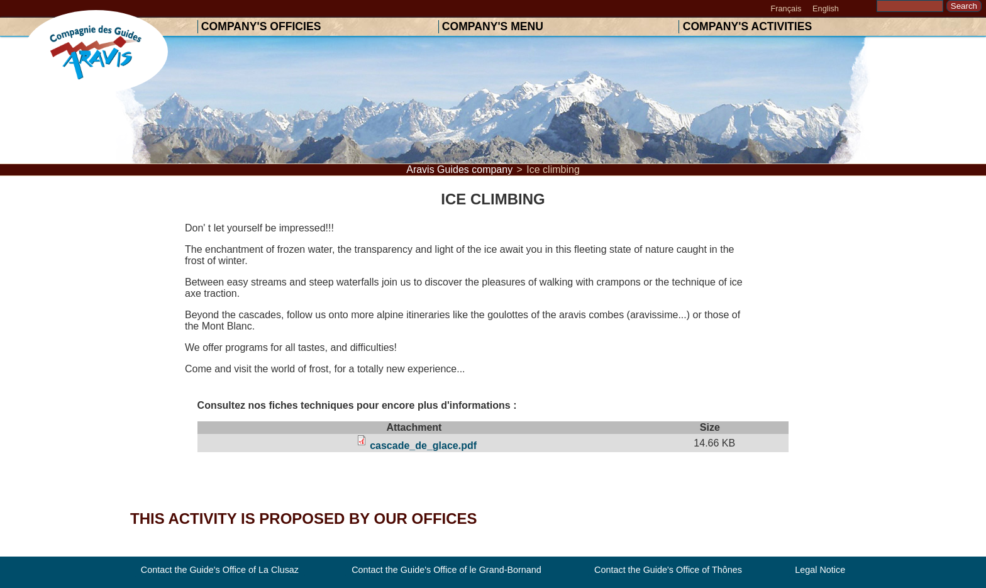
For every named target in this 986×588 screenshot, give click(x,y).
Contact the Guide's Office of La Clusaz (220, 570)
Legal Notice (820, 570)
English (825, 8)
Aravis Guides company (459, 169)
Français (785, 8)
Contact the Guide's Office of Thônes (668, 570)
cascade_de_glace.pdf (423, 445)
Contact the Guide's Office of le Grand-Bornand (446, 570)
